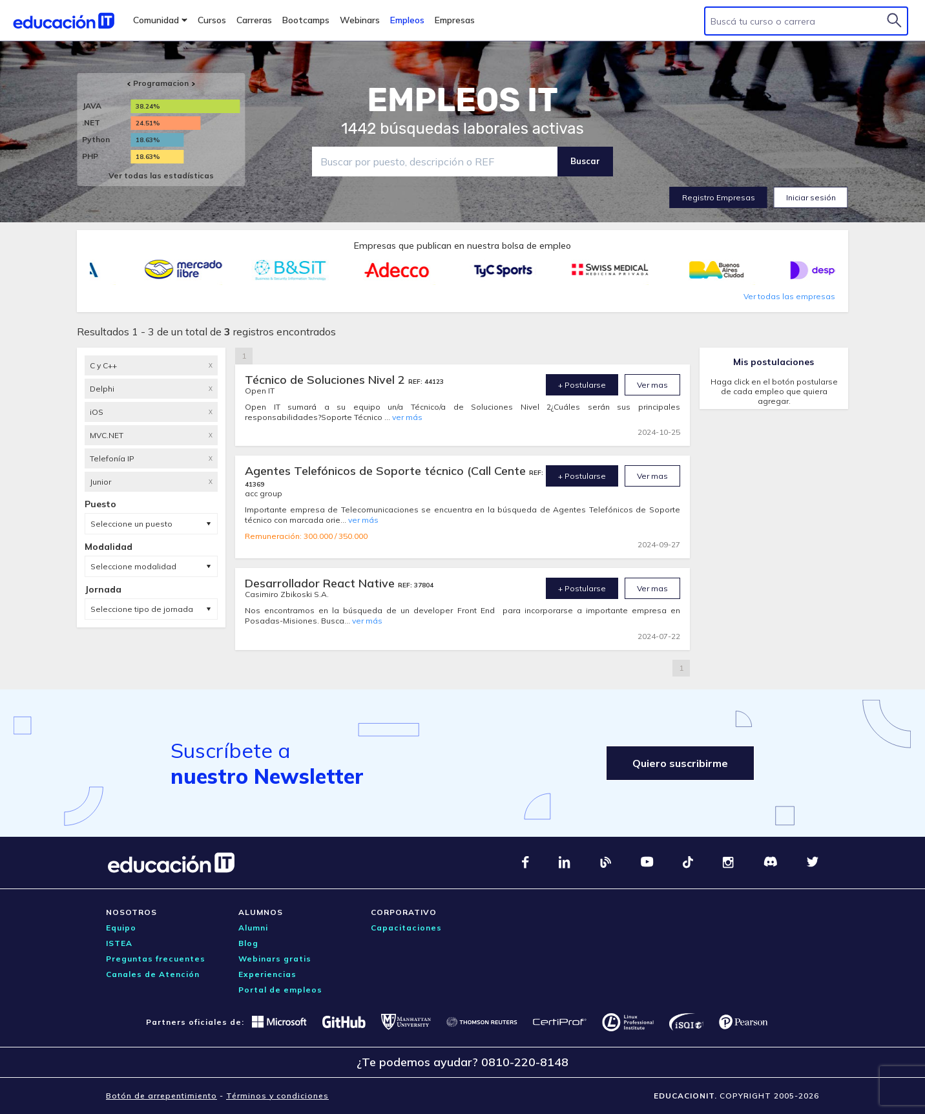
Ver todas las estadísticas (161, 175)
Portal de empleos (280, 989)
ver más (407, 417)
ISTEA (119, 943)
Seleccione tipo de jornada (141, 609)
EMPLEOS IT (462, 100)
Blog (248, 943)
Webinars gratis (274, 958)
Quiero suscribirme (680, 763)
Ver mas (652, 385)
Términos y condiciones (277, 1095)
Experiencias (267, 974)
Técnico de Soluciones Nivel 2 (326, 379)
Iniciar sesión (811, 197)
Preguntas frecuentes (155, 958)
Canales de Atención (153, 974)
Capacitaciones (406, 927)
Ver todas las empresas (789, 296)
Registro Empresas (718, 197)
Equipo (121, 927)
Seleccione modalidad (133, 566)
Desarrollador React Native (321, 583)
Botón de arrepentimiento (161, 1095)
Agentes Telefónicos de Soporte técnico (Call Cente (387, 470)
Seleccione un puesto (131, 524)
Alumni (253, 927)
